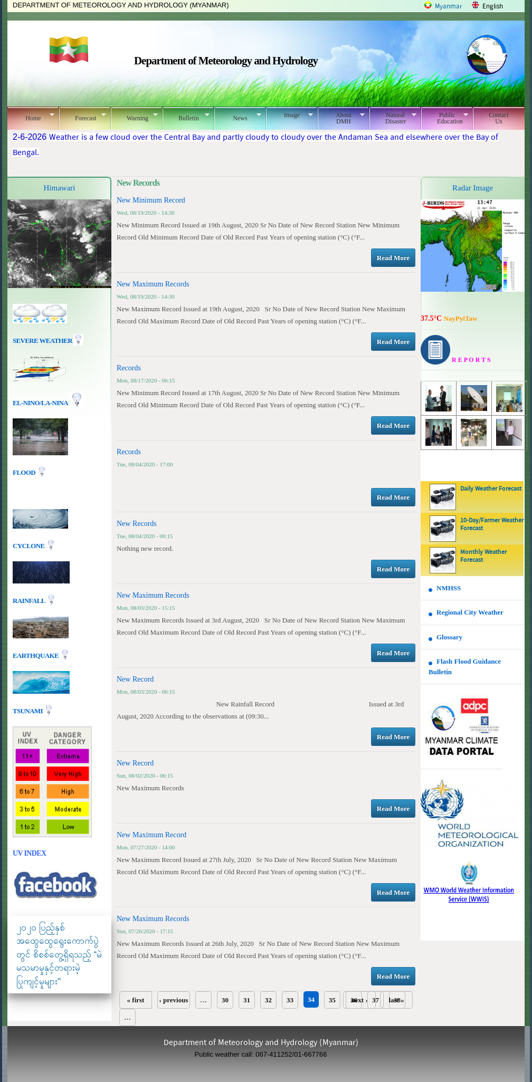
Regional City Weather (470, 612)
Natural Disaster (392, 118)
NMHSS (448, 588)
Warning (134, 116)
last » (396, 1000)
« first (136, 1000)
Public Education (444, 118)
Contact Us (498, 118)
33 (290, 1000)
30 (225, 1000)
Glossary (449, 637)
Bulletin (186, 116)
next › (359, 1000)
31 (246, 1000)
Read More (393, 258)
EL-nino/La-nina (40, 403)
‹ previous (173, 1000)
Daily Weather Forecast (490, 489)
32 (268, 1000)
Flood (25, 472)
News (237, 116)
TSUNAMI (28, 710)
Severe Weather (48, 340)
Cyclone (29, 545)
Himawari (59, 188)
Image (289, 115)
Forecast (82, 116)
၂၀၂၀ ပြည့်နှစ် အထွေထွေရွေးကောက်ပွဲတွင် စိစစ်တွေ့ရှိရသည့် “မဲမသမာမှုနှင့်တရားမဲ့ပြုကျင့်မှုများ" (59, 955)
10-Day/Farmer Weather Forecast (492, 524)
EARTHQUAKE (36, 655)
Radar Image (472, 188)
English (492, 6)
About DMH (341, 118)
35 (332, 1000)
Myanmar (448, 6)
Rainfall (29, 600)
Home (30, 116)
